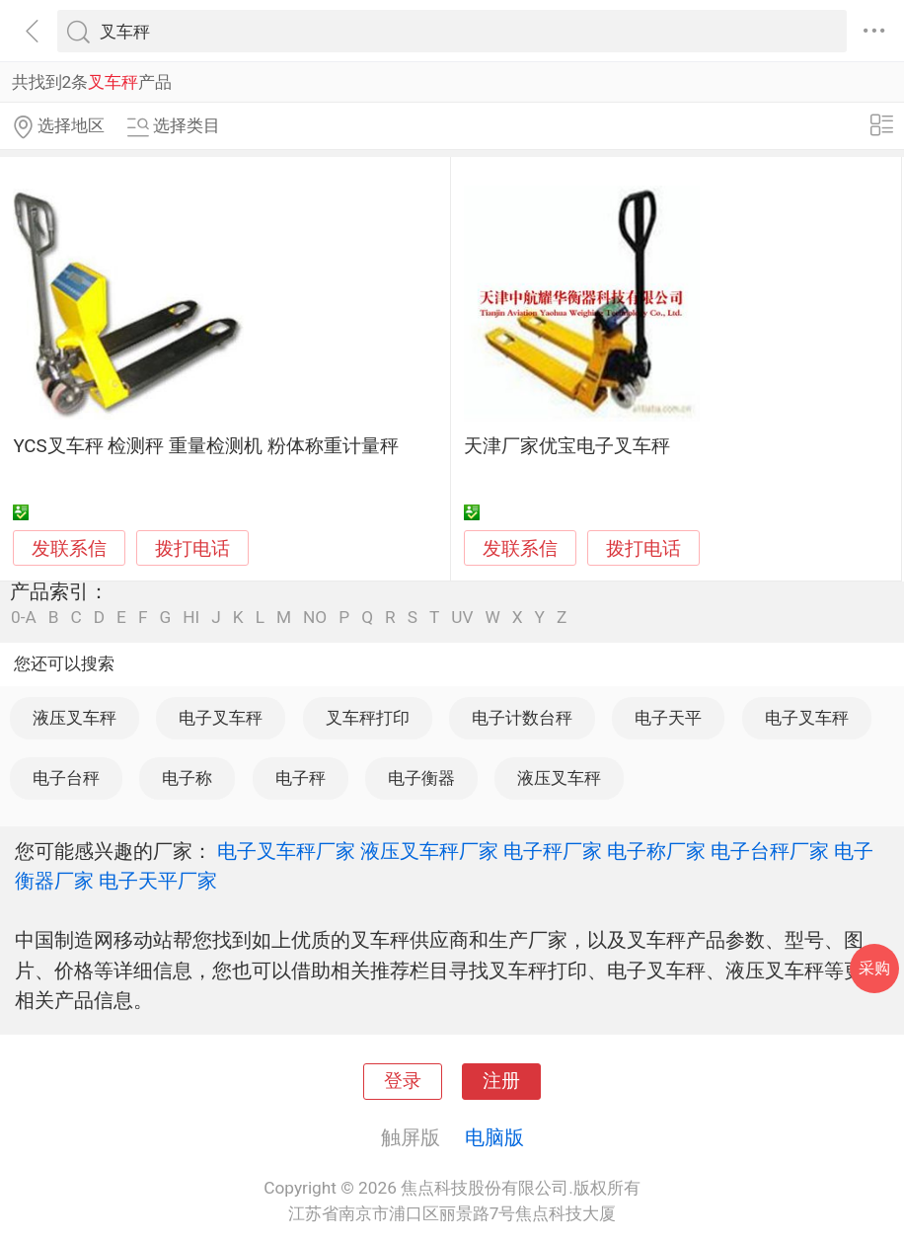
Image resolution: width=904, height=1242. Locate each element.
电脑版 (494, 1137)
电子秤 (300, 778)
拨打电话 (192, 548)
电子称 (187, 778)
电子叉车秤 (221, 718)
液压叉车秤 (74, 718)
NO (315, 617)
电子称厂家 (656, 851)
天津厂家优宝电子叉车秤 (567, 446)
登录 (402, 1081)
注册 (501, 1081)
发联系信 (69, 549)
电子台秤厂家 (770, 851)
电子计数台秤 (522, 718)
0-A (24, 617)
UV (462, 617)
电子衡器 (421, 778)
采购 (874, 968)
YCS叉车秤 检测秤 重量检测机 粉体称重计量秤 (205, 446)
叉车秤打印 (368, 718)
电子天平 (668, 718)
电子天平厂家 (158, 881)
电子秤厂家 (552, 851)
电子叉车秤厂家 (286, 851)
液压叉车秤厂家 (429, 851)
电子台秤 (66, 778)
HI (191, 617)
